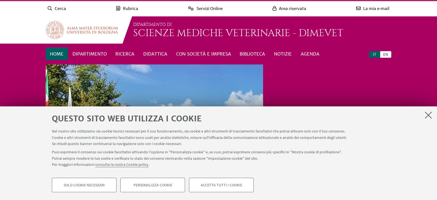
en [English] (385, 54)
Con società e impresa (203, 54)
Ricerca (124, 54)
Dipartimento (89, 54)
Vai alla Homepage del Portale (82, 30)
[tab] (374, 54)
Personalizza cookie (152, 185)
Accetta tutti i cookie (221, 185)
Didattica (155, 54)
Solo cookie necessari (84, 185)
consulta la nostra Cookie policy (122, 164)
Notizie (283, 54)
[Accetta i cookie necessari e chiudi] (428, 115)
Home (57, 54)
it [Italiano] (374, 54)
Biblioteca (252, 54)
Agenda (310, 54)
